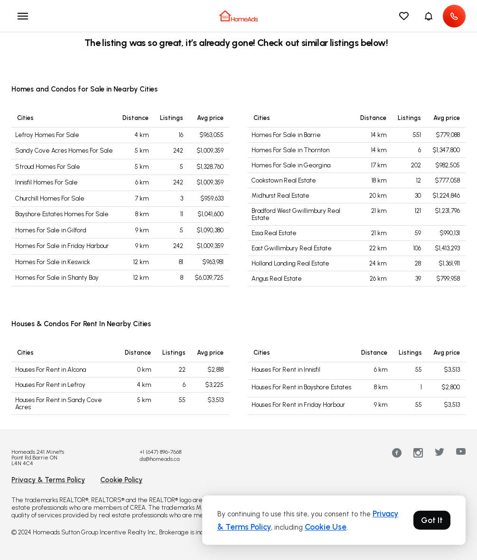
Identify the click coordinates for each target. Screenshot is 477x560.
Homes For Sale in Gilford (50, 230)
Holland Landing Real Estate (290, 263)
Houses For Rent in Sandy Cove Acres (58, 403)
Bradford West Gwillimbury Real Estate (296, 214)
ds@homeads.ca (159, 459)
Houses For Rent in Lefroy (50, 384)
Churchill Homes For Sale (49, 198)
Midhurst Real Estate (280, 195)
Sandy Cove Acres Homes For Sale (64, 150)
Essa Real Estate (274, 233)
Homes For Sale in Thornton (290, 150)
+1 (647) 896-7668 (160, 452)
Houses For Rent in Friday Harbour (298, 404)
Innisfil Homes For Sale (46, 182)
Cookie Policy (121, 480)
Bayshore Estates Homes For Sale (62, 214)
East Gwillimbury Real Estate (292, 248)
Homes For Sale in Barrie (286, 134)
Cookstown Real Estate (284, 180)
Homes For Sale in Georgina (291, 165)
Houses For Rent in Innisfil (286, 369)
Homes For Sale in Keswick (52, 262)
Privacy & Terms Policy (48, 480)
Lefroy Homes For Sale (47, 134)
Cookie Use (325, 527)
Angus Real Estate (277, 278)
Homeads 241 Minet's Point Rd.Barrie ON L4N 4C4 (37, 457)
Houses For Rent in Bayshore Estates (301, 387)
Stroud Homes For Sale (47, 166)
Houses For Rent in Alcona (50, 369)
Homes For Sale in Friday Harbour (62, 245)
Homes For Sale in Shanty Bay (57, 277)
